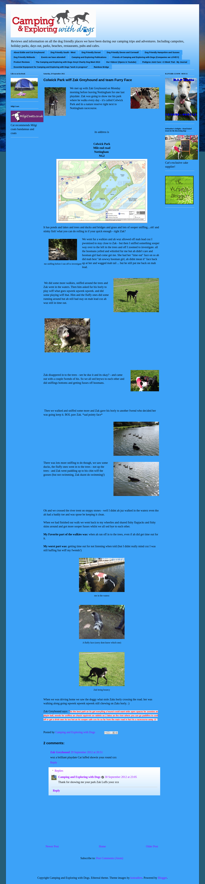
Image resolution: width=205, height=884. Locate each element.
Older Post (152, 846)
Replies (59, 770)
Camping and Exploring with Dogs (79, 776)
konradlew (136, 877)
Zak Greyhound (60, 752)
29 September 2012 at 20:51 (87, 752)
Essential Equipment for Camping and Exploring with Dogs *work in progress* (51, 67)
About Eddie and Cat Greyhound (29, 52)
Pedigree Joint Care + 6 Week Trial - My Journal (164, 62)
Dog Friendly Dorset (91, 52)
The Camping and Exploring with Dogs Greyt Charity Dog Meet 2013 (68, 62)
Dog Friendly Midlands (24, 57)
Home (102, 846)
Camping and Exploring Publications (89, 57)
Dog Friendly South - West (63, 52)
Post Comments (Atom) (109, 858)
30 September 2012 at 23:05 (121, 776)
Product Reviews (22, 62)
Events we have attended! (53, 57)
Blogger (162, 877)
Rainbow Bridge (101, 67)
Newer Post (52, 846)
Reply (53, 762)
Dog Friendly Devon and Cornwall (123, 52)
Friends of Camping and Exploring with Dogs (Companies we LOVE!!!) (146, 57)
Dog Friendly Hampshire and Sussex (162, 52)
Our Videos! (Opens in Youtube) (121, 62)
